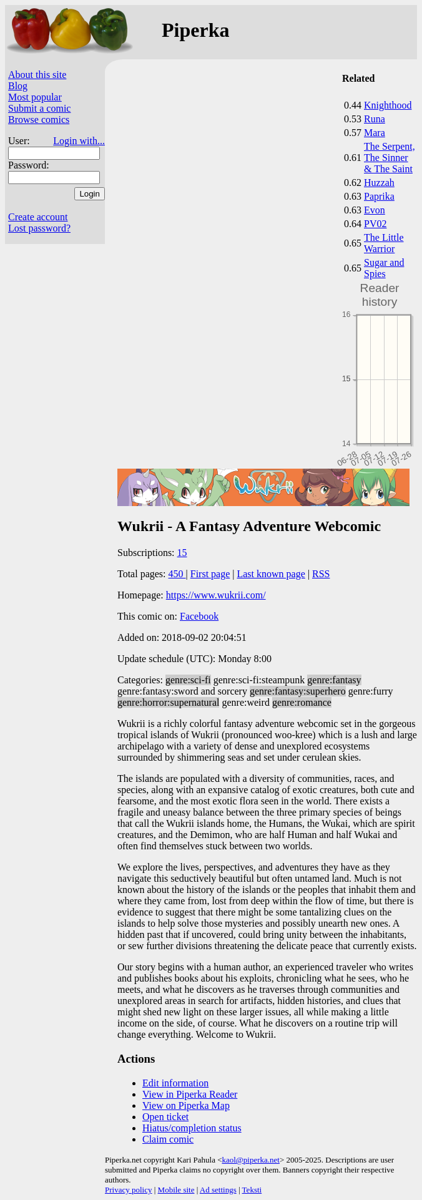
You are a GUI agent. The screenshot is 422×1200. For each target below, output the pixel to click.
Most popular (35, 97)
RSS (321, 573)
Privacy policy (128, 1189)
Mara (374, 132)
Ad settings (218, 1189)
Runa (374, 119)
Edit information (175, 1083)
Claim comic (168, 1139)
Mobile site (176, 1189)
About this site (37, 74)
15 (182, 552)
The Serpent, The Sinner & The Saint (389, 157)
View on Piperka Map (186, 1105)
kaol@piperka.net (250, 1159)
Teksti (252, 1189)
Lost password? (39, 228)
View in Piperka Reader (189, 1094)
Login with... (79, 140)
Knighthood (387, 105)
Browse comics (38, 119)
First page (210, 573)
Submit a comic (39, 108)
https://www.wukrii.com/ (216, 595)
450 (177, 573)
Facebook (199, 616)
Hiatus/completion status (192, 1128)
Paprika (379, 196)
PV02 (375, 223)
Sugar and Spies (384, 268)
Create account (38, 217)
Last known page (271, 573)
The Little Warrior (384, 243)
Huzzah (379, 182)
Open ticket (165, 1116)
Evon (374, 210)
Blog (17, 85)
